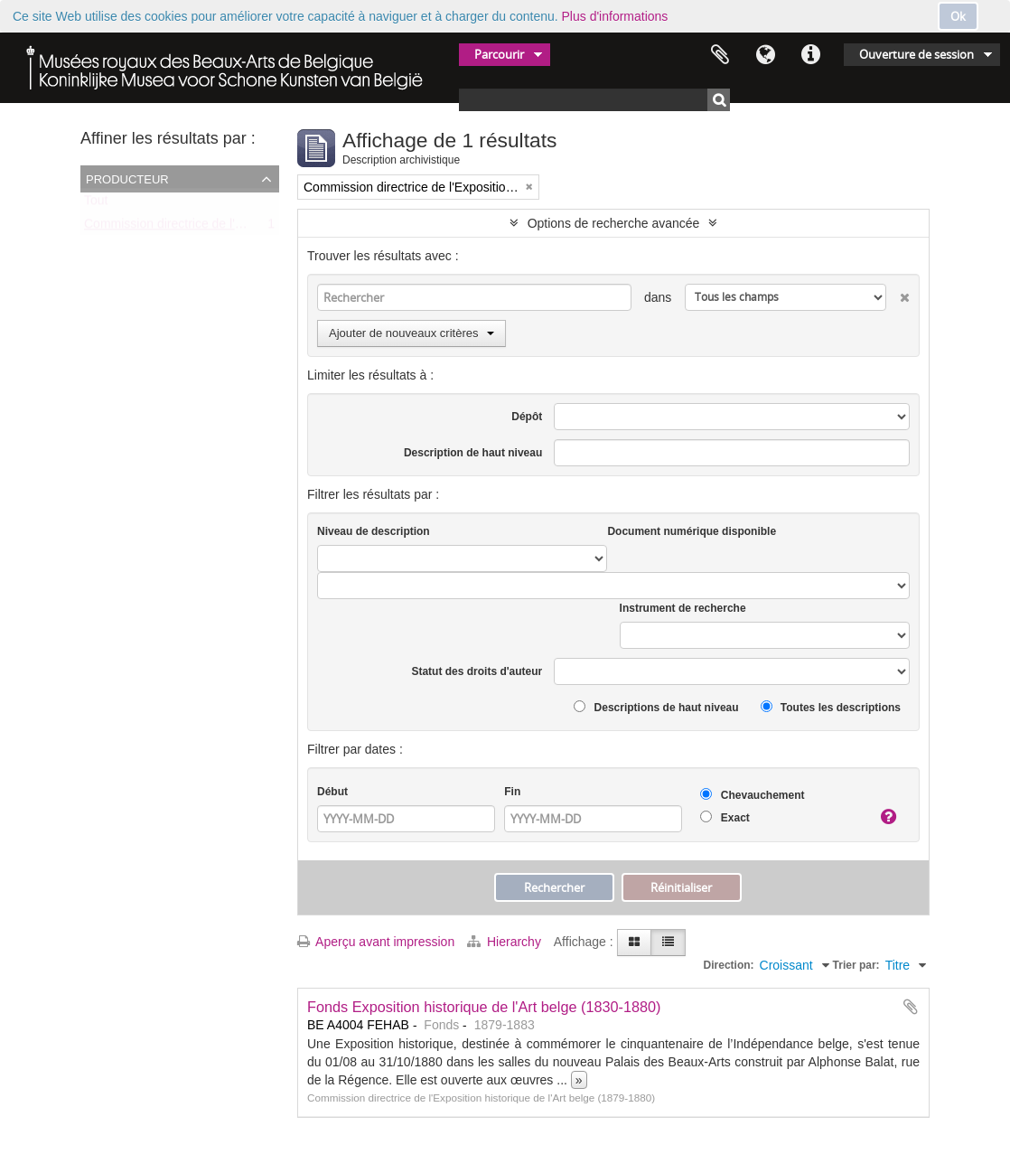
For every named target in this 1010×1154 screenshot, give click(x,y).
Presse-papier (720, 55)
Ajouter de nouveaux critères (411, 333)
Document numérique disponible (691, 531)
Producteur (127, 178)
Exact (724, 817)
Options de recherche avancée (614, 223)
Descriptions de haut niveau (656, 707)
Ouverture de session (916, 54)
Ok (958, 16)
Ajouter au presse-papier (911, 1007)
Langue (765, 55)
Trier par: (856, 965)
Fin (512, 791)
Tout (96, 204)
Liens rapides (810, 55)
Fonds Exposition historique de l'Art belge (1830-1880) (484, 1007)
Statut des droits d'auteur (476, 671)
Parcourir (499, 54)
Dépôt (526, 416)
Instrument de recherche (683, 608)
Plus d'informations (615, 16)
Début (332, 791)
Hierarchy (506, 941)
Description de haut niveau (473, 452)
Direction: (729, 965)
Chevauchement (752, 795)
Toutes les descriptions (831, 707)
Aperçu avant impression (375, 941)
